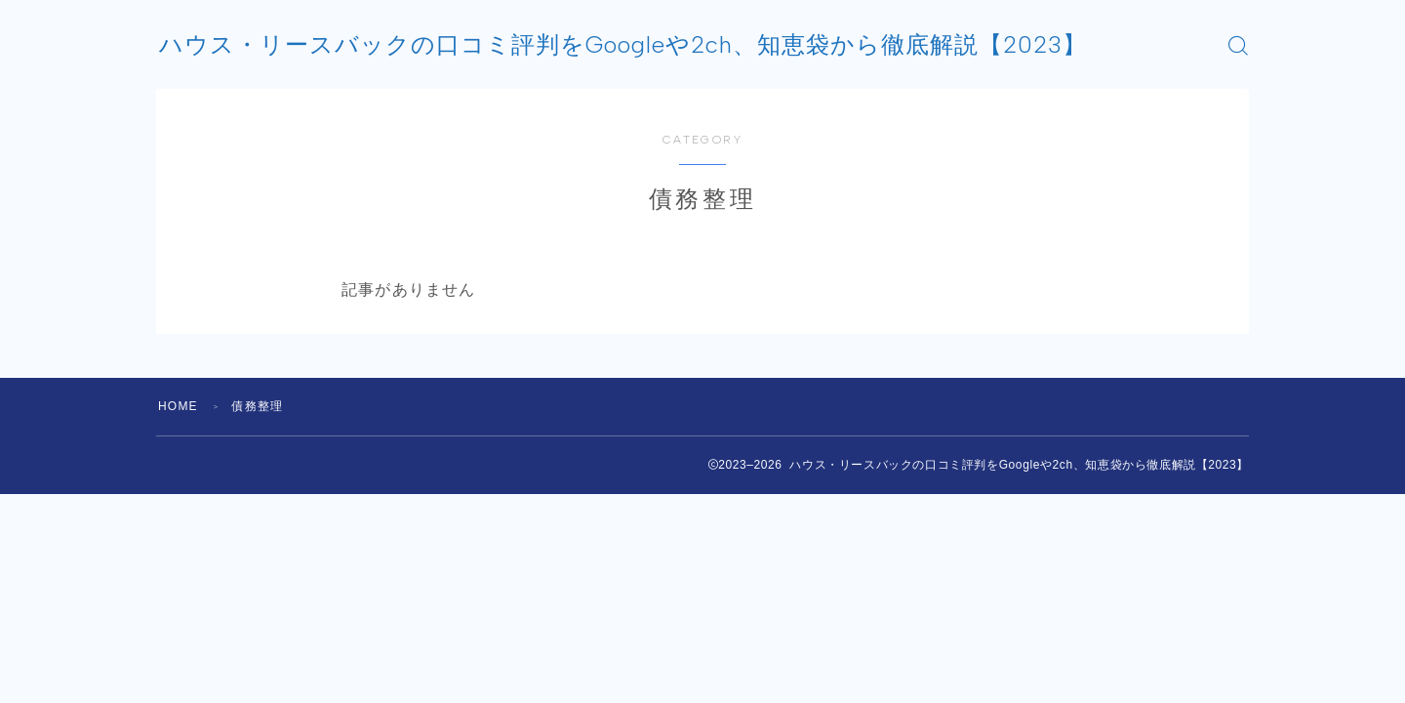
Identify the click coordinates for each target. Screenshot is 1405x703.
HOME (178, 406)
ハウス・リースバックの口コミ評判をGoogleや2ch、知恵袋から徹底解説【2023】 (623, 45)
